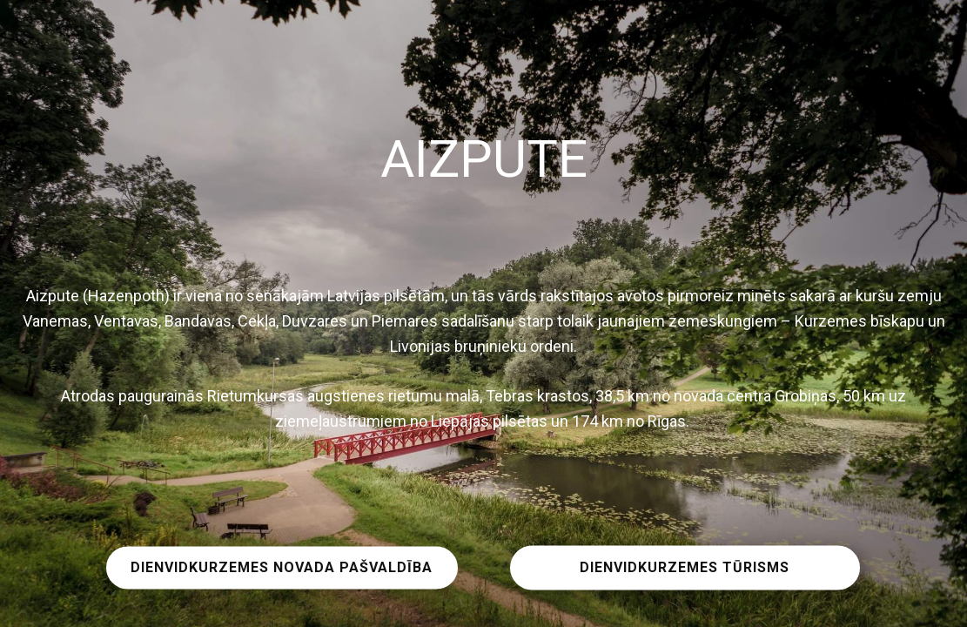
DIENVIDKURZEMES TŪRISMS (684, 567)
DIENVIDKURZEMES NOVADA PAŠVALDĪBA (282, 567)
